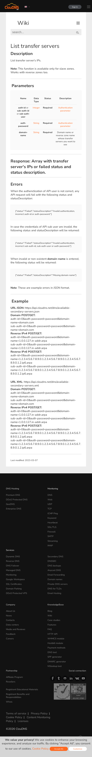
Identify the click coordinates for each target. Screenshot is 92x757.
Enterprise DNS (13, 508)
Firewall (51, 531)
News (9, 615)
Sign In (74, 7)
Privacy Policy (39, 713)
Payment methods (56, 647)
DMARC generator (57, 661)
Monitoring (53, 488)
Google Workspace (15, 579)
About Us (10, 611)
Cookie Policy (14, 717)
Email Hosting (54, 593)
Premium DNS (13, 494)
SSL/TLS (52, 527)
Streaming (53, 540)
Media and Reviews (15, 629)
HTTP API (52, 634)
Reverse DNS (12, 561)
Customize (77, 749)
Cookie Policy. (40, 748)
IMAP (50, 545)
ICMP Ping (53, 513)
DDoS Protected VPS (16, 593)
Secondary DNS (55, 556)
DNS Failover (12, 565)
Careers (10, 638)
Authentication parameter (65, 109)
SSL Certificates (14, 584)
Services (10, 550)
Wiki (23, 23)
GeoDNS (10, 504)
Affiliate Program (14, 677)
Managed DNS (13, 570)
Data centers (12, 624)
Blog (50, 611)
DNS (50, 494)
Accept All (58, 749)
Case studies (54, 620)
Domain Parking (14, 588)
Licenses (23, 721)
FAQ (50, 629)
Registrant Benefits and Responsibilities (17, 696)
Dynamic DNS (13, 556)
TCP (50, 508)
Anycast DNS (54, 570)
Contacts (10, 620)
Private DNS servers (58, 584)
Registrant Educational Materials (22, 689)
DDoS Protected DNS (17, 499)
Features (52, 624)
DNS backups (54, 565)
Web (50, 499)
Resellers (10, 681)
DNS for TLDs (55, 588)
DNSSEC (52, 561)
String (36, 123)
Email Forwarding (56, 574)
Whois (9, 701)
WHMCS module (56, 638)
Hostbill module (55, 643)
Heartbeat (53, 522)
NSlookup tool (55, 666)
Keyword (52, 517)
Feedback (10, 634)
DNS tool (52, 652)
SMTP (50, 536)
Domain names (55, 579)
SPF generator (55, 656)
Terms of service (16, 713)
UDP (50, 504)
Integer (36, 107)
